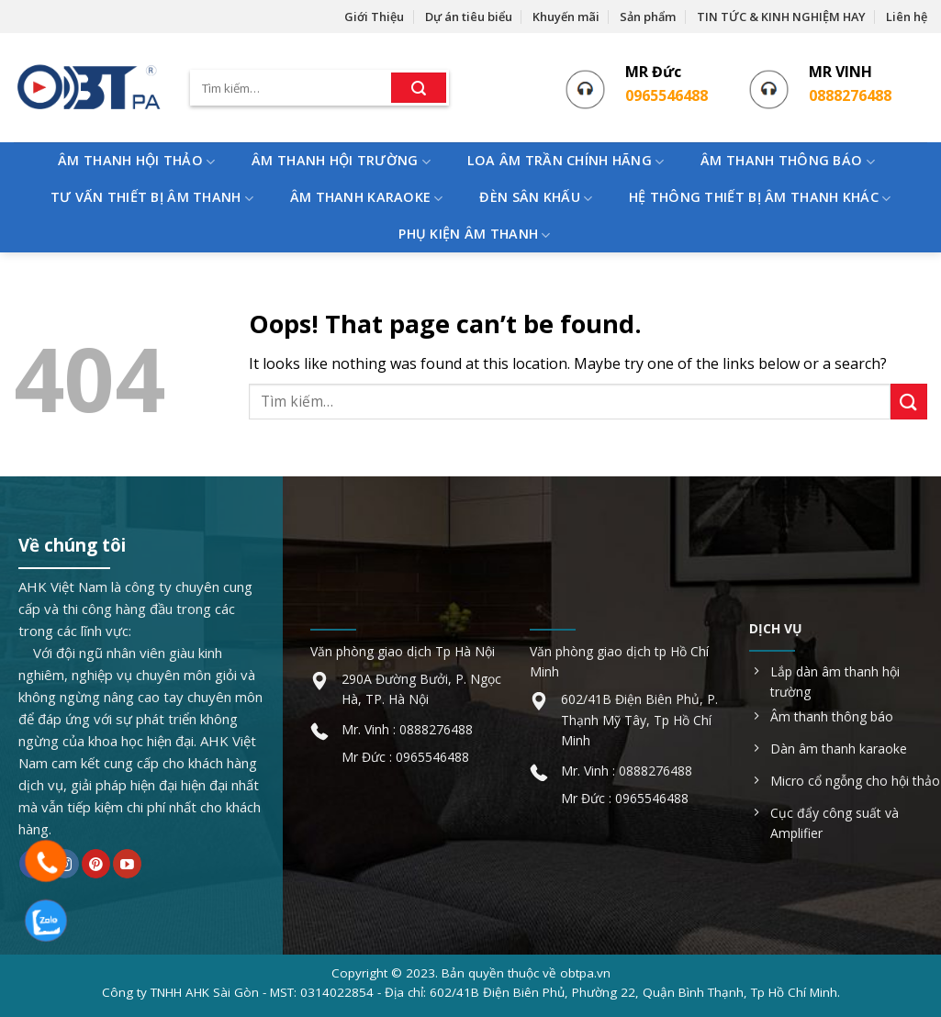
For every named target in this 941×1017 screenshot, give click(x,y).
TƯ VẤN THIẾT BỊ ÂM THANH (151, 197)
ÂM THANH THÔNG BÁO (787, 161)
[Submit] (418, 88)
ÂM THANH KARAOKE (366, 197)
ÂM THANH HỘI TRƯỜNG (341, 161)
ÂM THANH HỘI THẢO (136, 161)
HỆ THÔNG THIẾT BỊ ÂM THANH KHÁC (760, 197)
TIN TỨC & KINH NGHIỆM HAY (781, 16)
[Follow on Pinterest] (96, 863)
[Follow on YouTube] (127, 863)
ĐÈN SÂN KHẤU (535, 197)
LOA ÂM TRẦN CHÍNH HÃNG (566, 161)
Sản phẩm (648, 16)
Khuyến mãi (565, 16)
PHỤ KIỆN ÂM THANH (474, 234)
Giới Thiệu (374, 16)
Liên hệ (906, 16)
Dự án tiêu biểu (468, 16)
